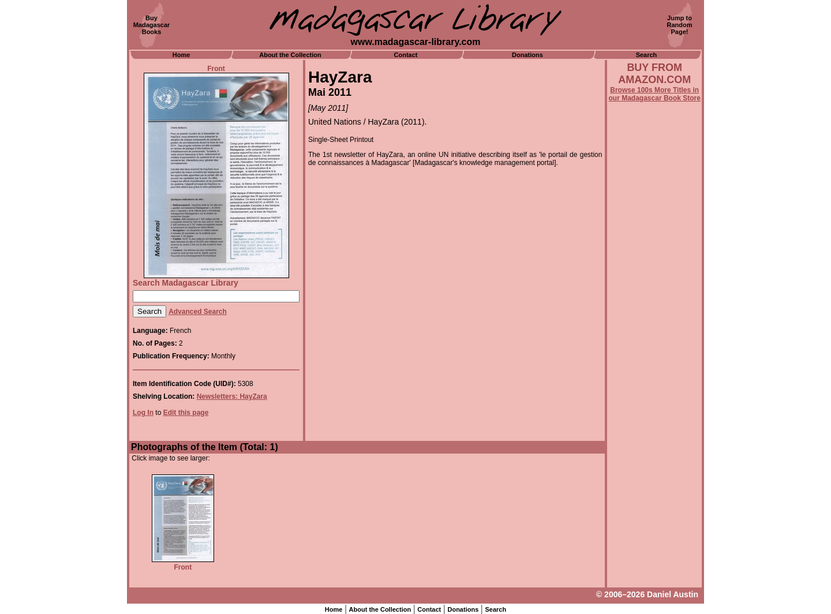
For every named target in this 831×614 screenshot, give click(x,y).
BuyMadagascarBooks (151, 24)
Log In (143, 413)
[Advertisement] (654, 414)
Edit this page (186, 413)
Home (181, 54)
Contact (406, 54)
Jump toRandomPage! (679, 24)
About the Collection (290, 54)
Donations (527, 54)
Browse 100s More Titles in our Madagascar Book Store (655, 94)
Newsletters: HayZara (232, 396)
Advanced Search (198, 312)
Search (646, 54)
